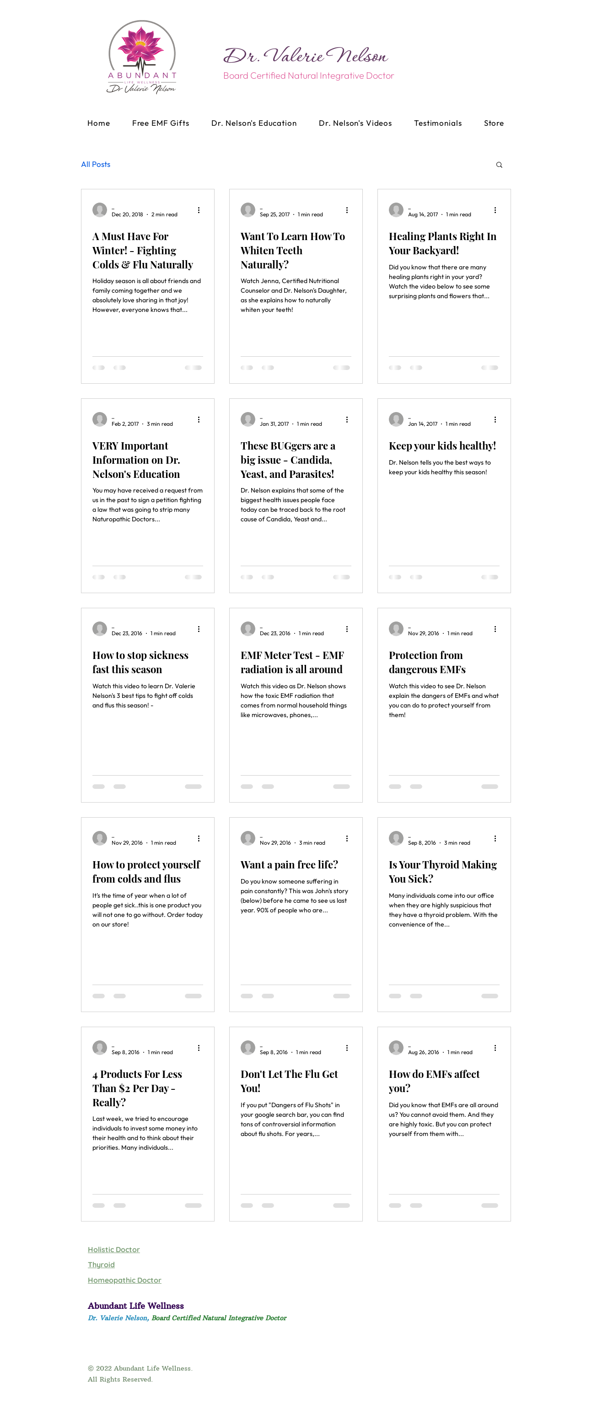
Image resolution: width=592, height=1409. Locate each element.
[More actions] (201, 209)
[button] (499, 165)
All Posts (95, 164)
